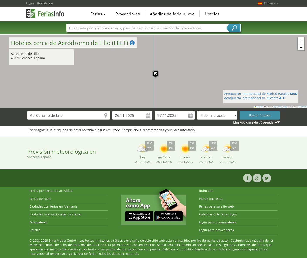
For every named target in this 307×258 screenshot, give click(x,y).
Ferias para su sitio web (216, 206)
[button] (153, 71)
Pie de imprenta (211, 198)
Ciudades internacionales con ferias (55, 214)
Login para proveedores (216, 230)
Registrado (45, 3)
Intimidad (206, 191)
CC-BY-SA (302, 107)
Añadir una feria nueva (172, 14)
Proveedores (127, 14)
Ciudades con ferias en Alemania (53, 206)
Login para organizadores (217, 222)
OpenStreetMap (280, 107)
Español (271, 3)
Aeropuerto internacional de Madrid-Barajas (260, 93)
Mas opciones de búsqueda (253, 122)
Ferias (97, 14)
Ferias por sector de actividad (51, 191)
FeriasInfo (48, 13)
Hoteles (212, 14)
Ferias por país (40, 198)
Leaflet (259, 107)
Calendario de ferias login (218, 214)
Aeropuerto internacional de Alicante (254, 98)
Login (30, 3)
